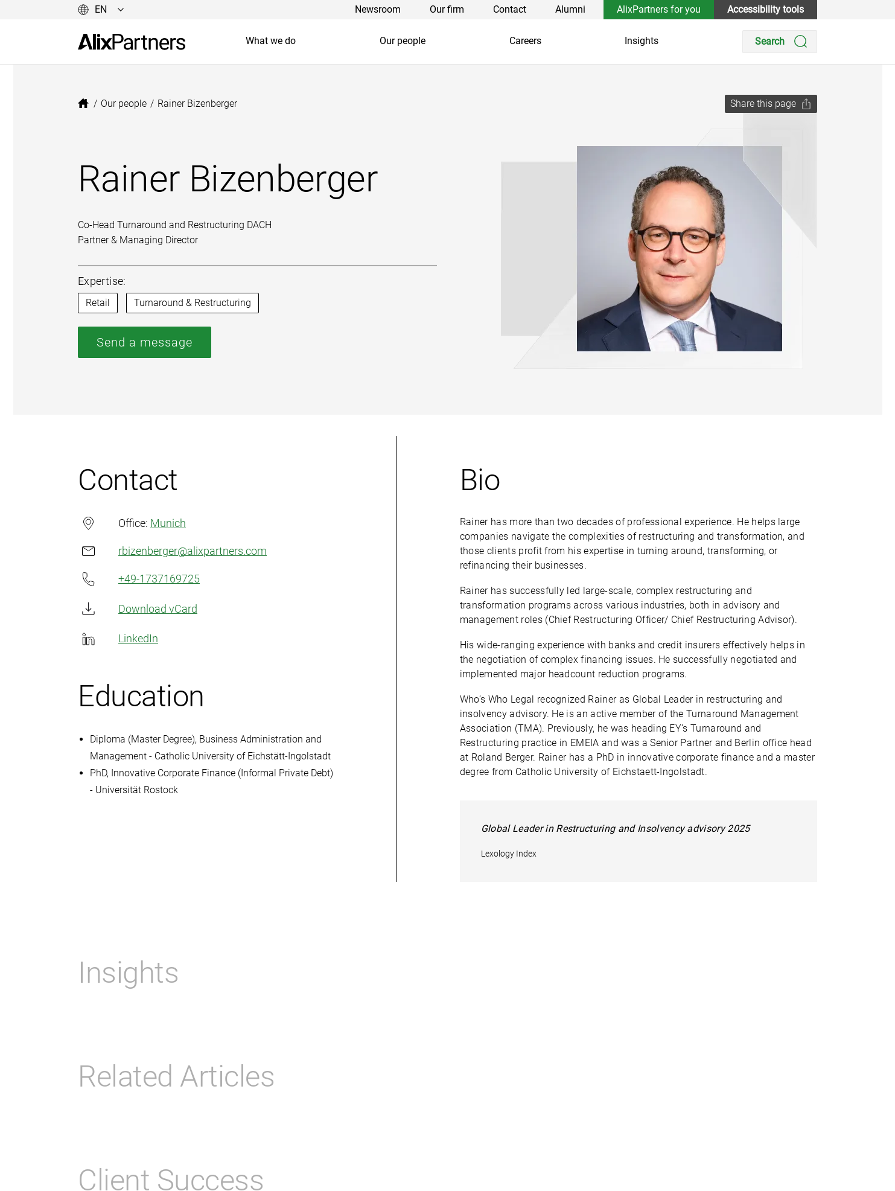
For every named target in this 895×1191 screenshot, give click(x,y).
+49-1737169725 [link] (139, 579)
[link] (131, 42)
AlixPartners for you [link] (659, 9)
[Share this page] (771, 103)
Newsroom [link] (378, 9)
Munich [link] (168, 523)
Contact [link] (509, 9)
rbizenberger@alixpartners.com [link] (172, 550)
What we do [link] (271, 40)
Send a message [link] (145, 342)
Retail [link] (98, 302)
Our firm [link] (447, 9)
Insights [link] (641, 40)
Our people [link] (402, 40)
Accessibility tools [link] (765, 9)
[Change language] (101, 9)
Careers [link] (525, 40)
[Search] (779, 41)
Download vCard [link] (137, 608)
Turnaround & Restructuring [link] (192, 302)
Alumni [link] (570, 9)
